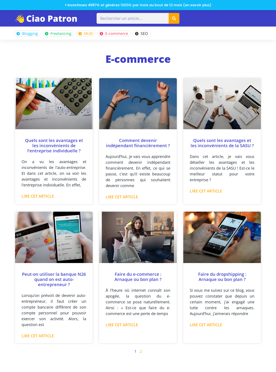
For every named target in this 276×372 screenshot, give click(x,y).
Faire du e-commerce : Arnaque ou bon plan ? (138, 276)
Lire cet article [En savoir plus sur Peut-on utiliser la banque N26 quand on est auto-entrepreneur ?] (38, 335)
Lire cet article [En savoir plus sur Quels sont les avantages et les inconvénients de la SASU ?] (206, 191)
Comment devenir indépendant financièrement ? (138, 142)
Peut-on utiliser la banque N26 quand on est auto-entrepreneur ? (54, 279)
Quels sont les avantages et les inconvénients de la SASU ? (222, 142)
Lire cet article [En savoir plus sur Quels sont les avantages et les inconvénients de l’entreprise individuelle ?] (38, 196)
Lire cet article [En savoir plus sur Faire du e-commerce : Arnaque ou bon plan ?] (122, 324)
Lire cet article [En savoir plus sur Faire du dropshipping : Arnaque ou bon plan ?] (206, 324)
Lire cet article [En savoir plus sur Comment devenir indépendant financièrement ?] (122, 196)
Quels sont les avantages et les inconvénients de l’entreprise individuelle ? (54, 145)
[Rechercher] (174, 18)
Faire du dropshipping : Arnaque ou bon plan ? (222, 276)
